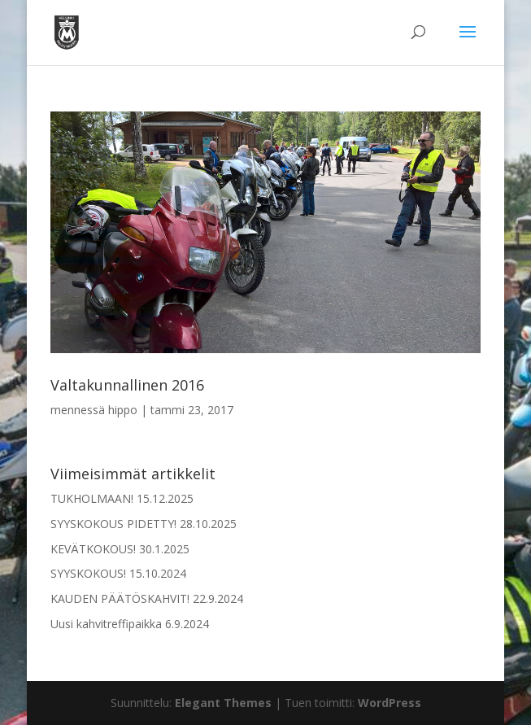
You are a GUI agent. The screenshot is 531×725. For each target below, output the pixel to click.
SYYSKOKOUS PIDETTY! (113, 523)
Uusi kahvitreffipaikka (106, 623)
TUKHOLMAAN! (91, 498)
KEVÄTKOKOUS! (93, 549)
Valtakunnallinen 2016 (127, 385)
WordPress (389, 702)
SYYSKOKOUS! (88, 573)
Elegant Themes (223, 702)
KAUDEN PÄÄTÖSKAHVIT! (119, 598)
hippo (122, 409)
